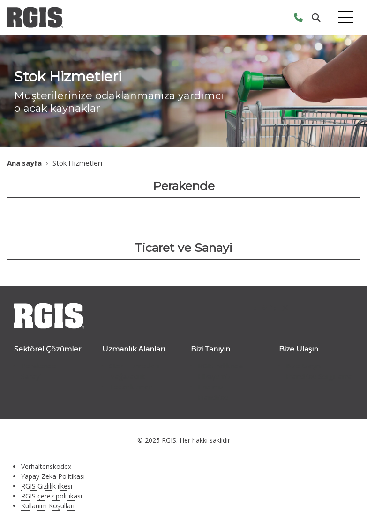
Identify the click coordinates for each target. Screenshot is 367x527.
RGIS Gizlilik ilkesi (46, 486)
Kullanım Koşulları (48, 505)
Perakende (38, 365)
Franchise (213, 397)
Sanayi (31, 376)
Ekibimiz (211, 386)
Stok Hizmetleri (134, 365)
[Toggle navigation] (345, 17)
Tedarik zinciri (131, 386)
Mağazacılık (127, 376)
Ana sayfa (24, 163)
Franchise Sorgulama (319, 376)
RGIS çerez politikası (51, 495)
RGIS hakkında (220, 365)
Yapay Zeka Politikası (53, 476)
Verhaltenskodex (46, 466)
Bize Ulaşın (303, 365)
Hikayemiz (214, 376)
